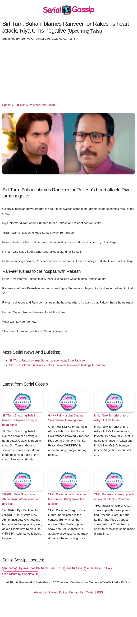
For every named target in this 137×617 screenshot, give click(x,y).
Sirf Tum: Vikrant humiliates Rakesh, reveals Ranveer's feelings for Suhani (57, 365)
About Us (40, 592)
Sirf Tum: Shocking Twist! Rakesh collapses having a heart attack (19, 420)
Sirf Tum (20, 105)
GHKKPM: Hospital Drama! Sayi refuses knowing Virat (66, 418)
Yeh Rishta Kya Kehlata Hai (21, 574)
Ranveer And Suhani (42, 105)
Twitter (90, 592)
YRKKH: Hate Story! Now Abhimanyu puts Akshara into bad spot (21, 499)
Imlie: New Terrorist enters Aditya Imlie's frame (111, 418)
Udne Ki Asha (73, 568)
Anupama (9, 568)
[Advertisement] (68, 70)
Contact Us (76, 592)
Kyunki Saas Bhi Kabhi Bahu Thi (40, 568)
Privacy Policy (57, 592)
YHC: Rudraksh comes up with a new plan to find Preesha (114, 497)
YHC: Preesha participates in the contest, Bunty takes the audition (67, 499)
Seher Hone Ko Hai (98, 568)
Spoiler (6, 105)
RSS (100, 592)
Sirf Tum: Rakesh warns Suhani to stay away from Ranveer (47, 360)
